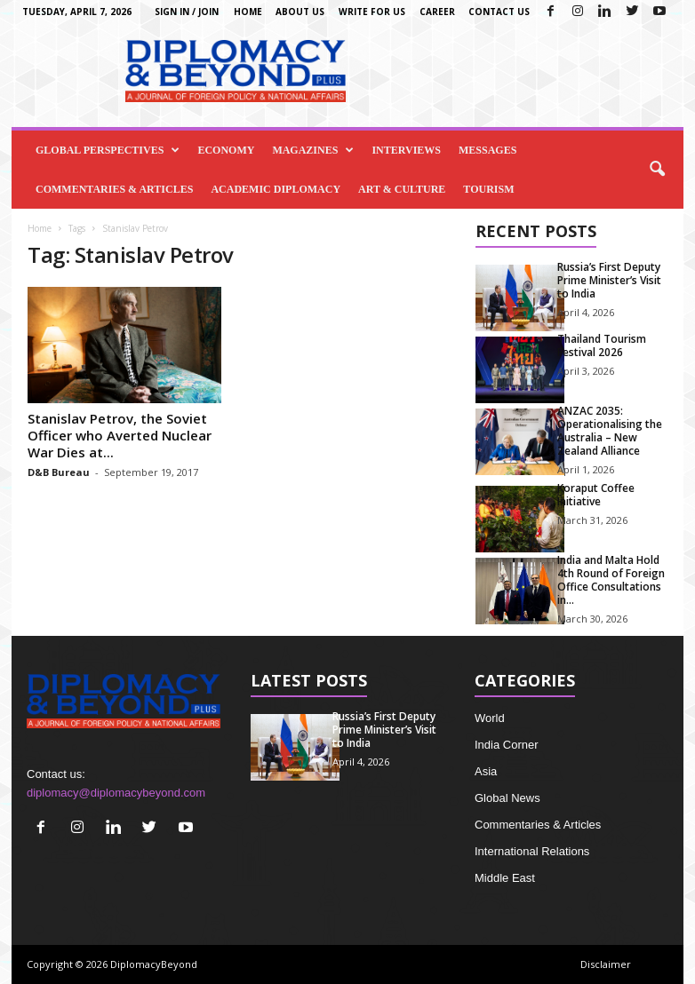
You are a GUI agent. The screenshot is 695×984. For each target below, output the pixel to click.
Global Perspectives (108, 150)
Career (437, 11)
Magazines (313, 150)
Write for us (372, 11)
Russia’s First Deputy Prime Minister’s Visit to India (609, 280)
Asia (486, 771)
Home (248, 11)
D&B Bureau (59, 472)
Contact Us (499, 11)
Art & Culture (401, 189)
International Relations (532, 851)
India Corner (507, 744)
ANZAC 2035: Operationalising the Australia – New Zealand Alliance (609, 430)
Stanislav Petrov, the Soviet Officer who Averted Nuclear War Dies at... (120, 435)
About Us (300, 11)
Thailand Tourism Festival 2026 (601, 345)
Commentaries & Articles (114, 189)
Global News (507, 798)
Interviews (406, 150)
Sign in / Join (187, 11)
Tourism (488, 189)
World (490, 718)
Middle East (505, 878)
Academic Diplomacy (275, 189)
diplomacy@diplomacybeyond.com (116, 792)
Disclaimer (605, 964)
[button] (656, 169)
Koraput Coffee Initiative (596, 494)
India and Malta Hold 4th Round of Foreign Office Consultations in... (611, 579)
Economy (225, 150)
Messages (487, 150)
